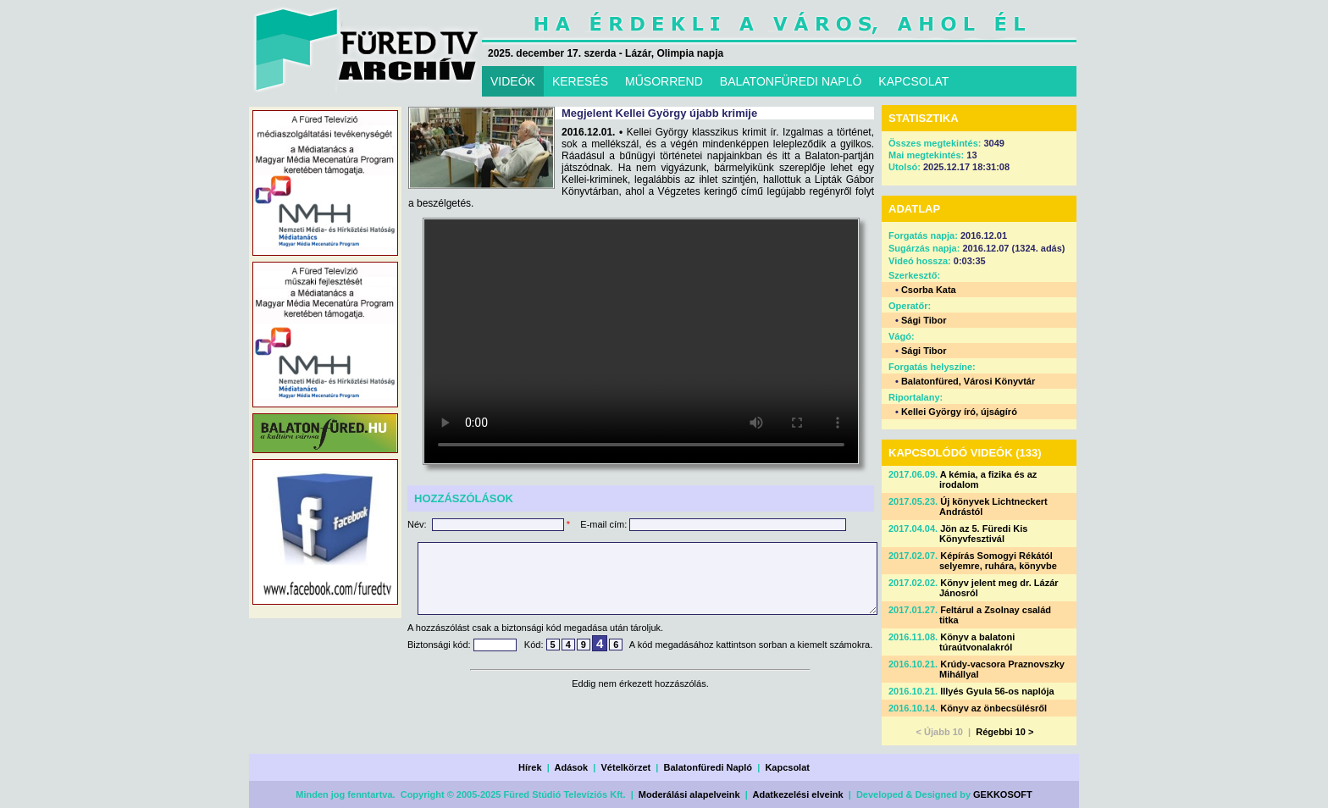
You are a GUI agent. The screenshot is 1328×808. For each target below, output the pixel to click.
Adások (571, 767)
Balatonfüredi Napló (708, 767)
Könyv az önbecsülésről (993, 708)
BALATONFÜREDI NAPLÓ (791, 81)
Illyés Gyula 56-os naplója (997, 691)
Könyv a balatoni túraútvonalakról (977, 642)
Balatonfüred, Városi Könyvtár (968, 381)
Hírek (530, 767)
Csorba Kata (928, 290)
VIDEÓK (512, 81)
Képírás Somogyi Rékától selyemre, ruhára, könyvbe (998, 561)
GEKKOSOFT (1002, 794)
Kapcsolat (787, 767)
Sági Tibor (924, 320)
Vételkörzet (626, 767)
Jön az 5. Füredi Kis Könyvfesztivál (983, 533)
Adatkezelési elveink (798, 794)
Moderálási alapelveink (689, 794)
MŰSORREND (664, 81)
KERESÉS (580, 81)
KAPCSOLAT (913, 81)
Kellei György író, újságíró (959, 412)
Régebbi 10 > (1004, 732)
